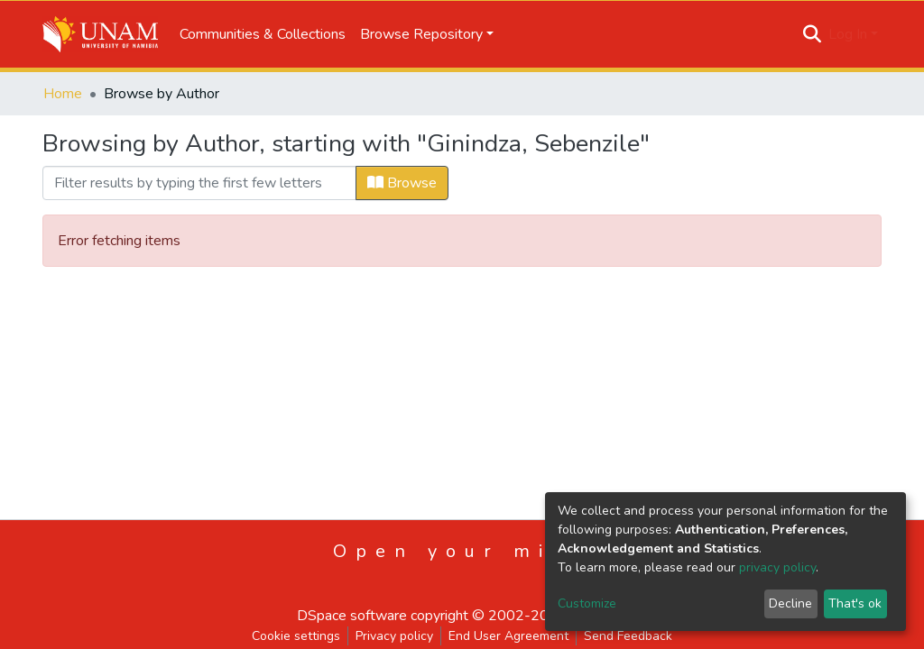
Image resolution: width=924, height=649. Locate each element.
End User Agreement (508, 635)
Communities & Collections (263, 34)
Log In (847, 34)
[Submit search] (812, 34)
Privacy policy (394, 635)
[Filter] (199, 183)
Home (62, 94)
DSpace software (352, 616)
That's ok (855, 603)
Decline (790, 603)
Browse (402, 183)
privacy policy (777, 567)
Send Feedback (628, 635)
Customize (587, 603)
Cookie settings (296, 635)
